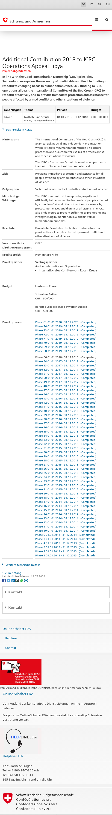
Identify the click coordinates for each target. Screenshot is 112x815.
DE (83, 4)
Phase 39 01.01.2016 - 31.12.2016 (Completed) (65, 405)
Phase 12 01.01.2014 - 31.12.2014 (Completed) (65, 512)
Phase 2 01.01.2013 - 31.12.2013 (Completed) (65, 541)
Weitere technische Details (22, 555)
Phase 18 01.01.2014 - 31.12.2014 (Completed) (65, 487)
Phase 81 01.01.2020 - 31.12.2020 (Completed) (65, 312)
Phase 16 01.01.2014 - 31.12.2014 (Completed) (65, 495)
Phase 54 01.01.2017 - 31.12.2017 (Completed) (65, 351)
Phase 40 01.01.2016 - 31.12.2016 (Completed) (65, 400)
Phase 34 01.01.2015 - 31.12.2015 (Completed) (65, 425)
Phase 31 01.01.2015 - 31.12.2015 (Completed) (65, 438)
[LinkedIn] (13, 570)
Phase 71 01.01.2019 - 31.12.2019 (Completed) (65, 328)
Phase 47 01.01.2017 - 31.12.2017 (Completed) (65, 380)
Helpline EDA (13, 746)
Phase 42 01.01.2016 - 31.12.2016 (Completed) (65, 392)
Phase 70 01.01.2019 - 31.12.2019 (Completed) (65, 332)
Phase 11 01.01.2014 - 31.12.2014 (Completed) (65, 516)
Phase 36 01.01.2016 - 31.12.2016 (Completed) (65, 417)
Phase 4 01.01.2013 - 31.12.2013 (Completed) (65, 533)
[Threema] (17, 570)
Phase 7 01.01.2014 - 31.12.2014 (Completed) (65, 529)
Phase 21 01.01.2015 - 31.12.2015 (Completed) (65, 479)
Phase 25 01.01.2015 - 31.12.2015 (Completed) (65, 462)
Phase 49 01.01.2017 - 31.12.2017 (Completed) (65, 372)
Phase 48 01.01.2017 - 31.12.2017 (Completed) (65, 376)
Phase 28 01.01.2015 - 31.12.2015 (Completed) (65, 450)
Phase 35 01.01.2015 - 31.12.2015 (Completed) (65, 421)
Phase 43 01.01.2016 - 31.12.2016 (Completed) (65, 388)
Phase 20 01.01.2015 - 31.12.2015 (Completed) (65, 483)
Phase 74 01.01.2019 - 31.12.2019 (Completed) (65, 316)
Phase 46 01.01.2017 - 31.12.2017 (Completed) (65, 384)
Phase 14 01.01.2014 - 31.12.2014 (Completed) (65, 504)
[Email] (26, 570)
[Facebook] (4, 570)
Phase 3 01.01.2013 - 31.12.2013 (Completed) (65, 537)
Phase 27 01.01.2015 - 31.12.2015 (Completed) (65, 454)
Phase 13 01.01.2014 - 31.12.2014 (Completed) (65, 508)
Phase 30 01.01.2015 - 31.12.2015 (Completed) (65, 442)
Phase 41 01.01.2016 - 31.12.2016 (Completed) (65, 396)
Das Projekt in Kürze (18, 119)
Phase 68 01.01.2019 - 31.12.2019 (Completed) (65, 341)
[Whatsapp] (22, 570)
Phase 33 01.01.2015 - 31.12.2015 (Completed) (65, 429)
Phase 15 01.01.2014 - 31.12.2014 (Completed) (65, 500)
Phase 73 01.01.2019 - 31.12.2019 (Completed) (65, 320)
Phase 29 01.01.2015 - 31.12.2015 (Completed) (65, 446)
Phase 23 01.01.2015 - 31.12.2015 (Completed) (65, 471)
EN (108, 4)
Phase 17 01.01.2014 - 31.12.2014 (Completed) (65, 491)
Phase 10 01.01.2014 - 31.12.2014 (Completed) (65, 520)
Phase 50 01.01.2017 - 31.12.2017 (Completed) (65, 367)
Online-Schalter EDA (17, 618)
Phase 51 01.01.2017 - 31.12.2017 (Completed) (65, 363)
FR (99, 4)
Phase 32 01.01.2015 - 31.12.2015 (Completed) (65, 434)
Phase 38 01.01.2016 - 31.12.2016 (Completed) (65, 409)
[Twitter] (9, 570)
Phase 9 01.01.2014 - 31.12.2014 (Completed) (65, 524)
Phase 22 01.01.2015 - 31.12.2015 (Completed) (65, 475)
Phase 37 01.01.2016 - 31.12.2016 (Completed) (65, 413)
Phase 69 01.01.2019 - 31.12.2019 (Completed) (65, 336)
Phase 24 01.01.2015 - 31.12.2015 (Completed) (65, 467)
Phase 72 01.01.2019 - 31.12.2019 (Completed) (65, 324)
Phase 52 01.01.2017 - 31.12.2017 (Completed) (65, 359)
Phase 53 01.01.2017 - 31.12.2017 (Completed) (65, 355)
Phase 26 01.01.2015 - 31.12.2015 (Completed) (65, 458)
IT (91, 4)
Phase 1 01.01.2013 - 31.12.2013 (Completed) (65, 545)
